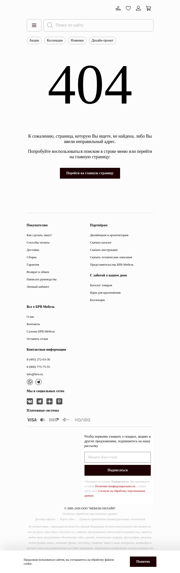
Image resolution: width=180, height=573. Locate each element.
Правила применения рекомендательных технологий (112, 519)
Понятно (143, 561)
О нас (30, 316)
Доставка (33, 250)
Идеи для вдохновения (105, 292)
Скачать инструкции (104, 250)
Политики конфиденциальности (115, 486)
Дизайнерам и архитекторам (109, 235)
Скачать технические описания (111, 257)
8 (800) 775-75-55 (38, 367)
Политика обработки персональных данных (90, 514)
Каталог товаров (101, 285)
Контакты (33, 324)
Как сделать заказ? (39, 235)
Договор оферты (45, 519)
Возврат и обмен (38, 272)
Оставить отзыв (37, 339)
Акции (34, 40)
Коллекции (55, 40)
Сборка (32, 257)
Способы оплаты (38, 242)
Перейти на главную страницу (90, 173)
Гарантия (33, 264)
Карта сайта (67, 519)
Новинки (77, 40)
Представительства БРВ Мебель (112, 264)
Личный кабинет (38, 286)
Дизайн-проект (102, 40)
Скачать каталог (101, 242)
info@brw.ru (35, 374)
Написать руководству (42, 279)
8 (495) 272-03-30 (38, 359)
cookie (28, 563)
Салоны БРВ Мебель (41, 331)
